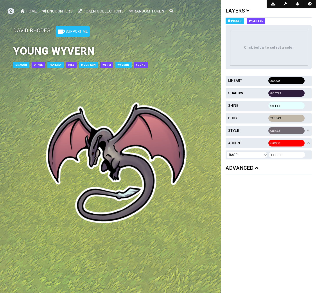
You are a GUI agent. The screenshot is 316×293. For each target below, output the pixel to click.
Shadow (235, 93)
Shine (233, 106)
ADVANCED (242, 168)
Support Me (73, 31)
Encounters (57, 11)
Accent (235, 143)
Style (233, 131)
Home (28, 11)
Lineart (235, 81)
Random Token (146, 11)
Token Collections (101, 11)
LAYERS (238, 11)
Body (233, 118)
